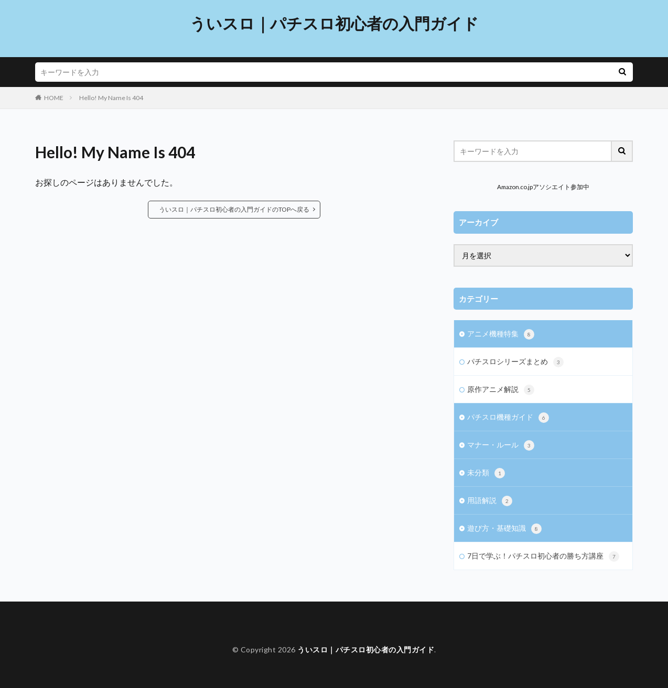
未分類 (486, 473)
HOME (53, 98)
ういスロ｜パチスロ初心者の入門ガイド (334, 23)
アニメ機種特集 (500, 334)
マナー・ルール (500, 445)
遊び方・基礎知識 (504, 528)
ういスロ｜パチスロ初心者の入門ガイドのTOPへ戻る (234, 209)
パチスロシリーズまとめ (515, 362)
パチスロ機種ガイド (508, 417)
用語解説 (489, 501)
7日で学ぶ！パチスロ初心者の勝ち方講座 (543, 556)
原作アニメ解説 (500, 390)
